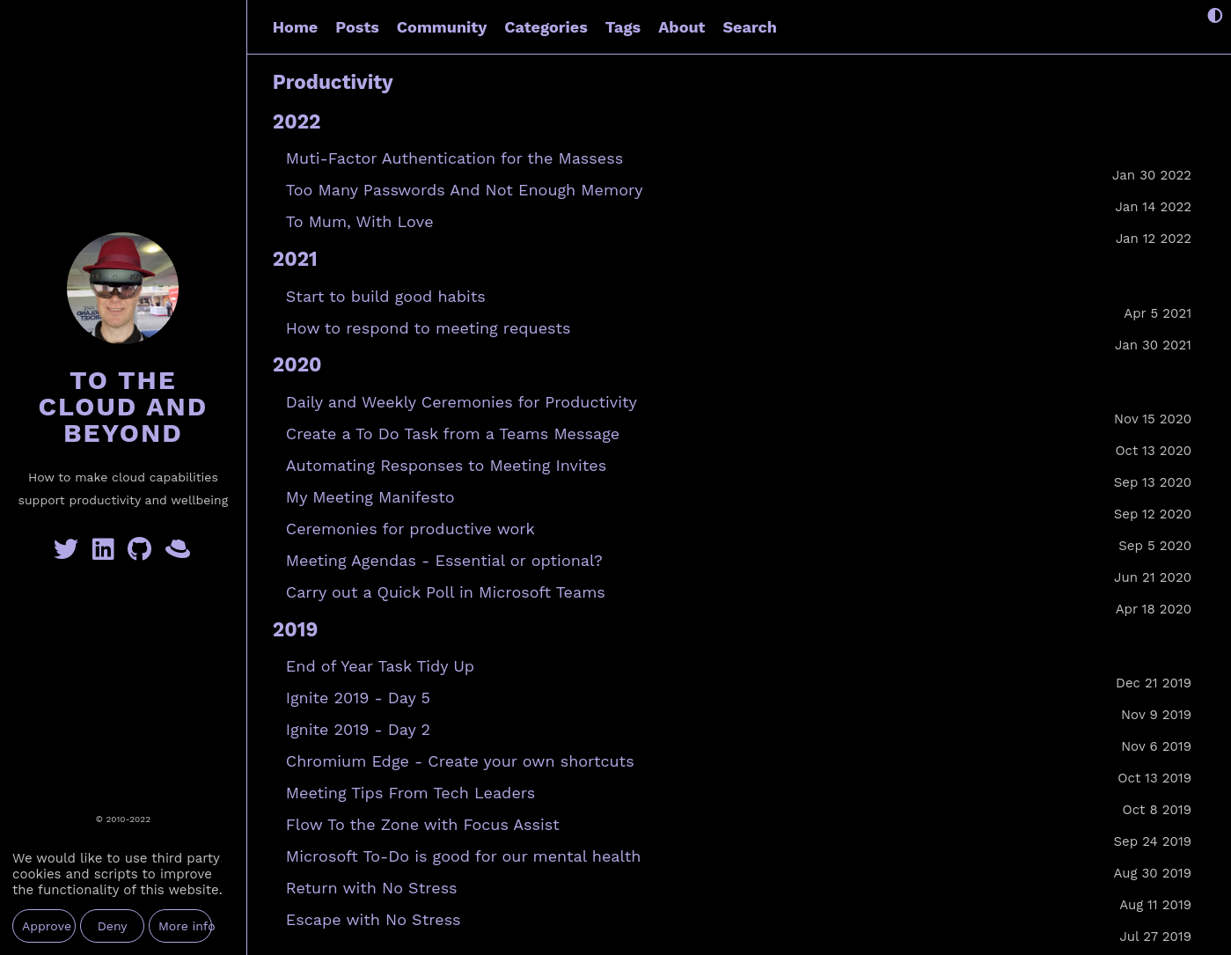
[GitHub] (143, 554)
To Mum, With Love (360, 221)
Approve (46, 926)
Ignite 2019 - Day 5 (358, 697)
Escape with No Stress (373, 919)
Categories (545, 27)
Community (442, 27)
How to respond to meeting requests (428, 328)
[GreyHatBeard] (179, 554)
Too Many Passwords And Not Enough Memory (464, 189)
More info (185, 926)
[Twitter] (69, 554)
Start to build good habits (386, 296)
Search (749, 27)
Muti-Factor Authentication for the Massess (454, 158)
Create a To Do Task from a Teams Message (452, 433)
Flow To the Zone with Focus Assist (423, 824)
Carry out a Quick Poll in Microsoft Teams (445, 592)
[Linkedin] (106, 554)
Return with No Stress (372, 887)
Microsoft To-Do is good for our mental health (463, 856)
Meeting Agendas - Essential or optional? (444, 560)
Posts (357, 27)
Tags (623, 27)
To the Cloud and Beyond (123, 406)
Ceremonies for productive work (410, 528)
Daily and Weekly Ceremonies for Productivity (461, 402)
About (681, 27)
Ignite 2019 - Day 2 (358, 729)
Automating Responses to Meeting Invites (446, 465)
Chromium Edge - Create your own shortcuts (460, 761)
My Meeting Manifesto (370, 497)
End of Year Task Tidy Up (380, 666)
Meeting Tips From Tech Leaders (410, 792)
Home (295, 27)
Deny (113, 926)
